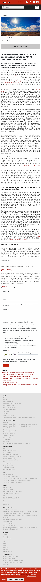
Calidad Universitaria (9, 420)
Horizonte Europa (8, 489)
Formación (6, 411)
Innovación (6, 503)
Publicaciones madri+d (9, 405)
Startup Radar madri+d (9, 450)
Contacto (5, 413)
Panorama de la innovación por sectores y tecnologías (19, 417)
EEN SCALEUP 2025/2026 (10, 499)
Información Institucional (10, 556)
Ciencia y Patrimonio (9, 525)
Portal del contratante (9, 407)
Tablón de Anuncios (8, 415)
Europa (5, 485)
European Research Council (11, 493)
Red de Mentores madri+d (10, 454)
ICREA (38, 236)
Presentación (7, 487)
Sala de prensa (7, 400)
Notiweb (5, 532)
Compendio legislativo (9, 409)
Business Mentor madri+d (10, 460)
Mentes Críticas (7, 551)
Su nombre (6, 291)
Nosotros (5, 422)
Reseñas (5, 547)
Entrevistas (6, 542)
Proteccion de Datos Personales (12, 562)
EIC (4, 495)
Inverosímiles (7, 538)
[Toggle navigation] (37, 7)
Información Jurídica (9, 558)
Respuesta (4, 286)
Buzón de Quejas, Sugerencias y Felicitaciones (16, 443)
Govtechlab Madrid (8, 468)
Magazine (5, 549)
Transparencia (7, 554)
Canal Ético (6, 564)
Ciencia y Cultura (8, 523)
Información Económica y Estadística (14, 560)
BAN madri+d (7, 452)
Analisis (5, 540)
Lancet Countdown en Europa (18, 240)
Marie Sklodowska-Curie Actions (12, 491)
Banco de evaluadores (9, 434)
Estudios (5, 462)
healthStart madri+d (9, 458)
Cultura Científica (8, 508)
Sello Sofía (6, 441)
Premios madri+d (8, 402)
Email (4, 299)
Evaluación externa (8, 436)
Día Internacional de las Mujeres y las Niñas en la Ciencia (20, 512)
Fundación (6, 396)
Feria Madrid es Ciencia (10, 510)
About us (5, 448)
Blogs (4, 544)
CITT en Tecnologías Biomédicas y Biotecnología (17, 480)
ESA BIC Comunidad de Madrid (12, 456)
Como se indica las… (7, 271)
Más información (31, 576)
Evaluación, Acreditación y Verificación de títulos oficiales (20, 424)
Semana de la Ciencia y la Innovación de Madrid (17, 513)
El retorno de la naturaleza (9, 382)
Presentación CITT (8, 475)
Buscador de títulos (8, 432)
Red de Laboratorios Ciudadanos (12, 519)
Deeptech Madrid (8, 466)
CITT (4, 473)
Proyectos (6, 505)
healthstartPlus (7, 464)
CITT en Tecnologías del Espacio (12, 482)
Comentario (6, 309)
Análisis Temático (8, 437)
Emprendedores (7, 446)
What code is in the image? (25, 353)
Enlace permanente (6, 269)
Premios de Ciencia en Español (12, 404)
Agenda (5, 546)
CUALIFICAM (6, 439)
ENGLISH (20, 2)
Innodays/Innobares (9, 469)
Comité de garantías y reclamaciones (14, 430)
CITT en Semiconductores (10, 476)
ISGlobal (18, 76)
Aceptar (4, 579)
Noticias (4, 15)
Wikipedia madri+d (8, 521)
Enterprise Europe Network (11, 497)
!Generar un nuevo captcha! (3, 357)
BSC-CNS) (18, 81)
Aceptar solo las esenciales (15, 579)
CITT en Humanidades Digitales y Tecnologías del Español (20, 478)
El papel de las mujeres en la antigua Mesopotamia (16, 376)
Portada (5, 534)
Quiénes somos (7, 398)
